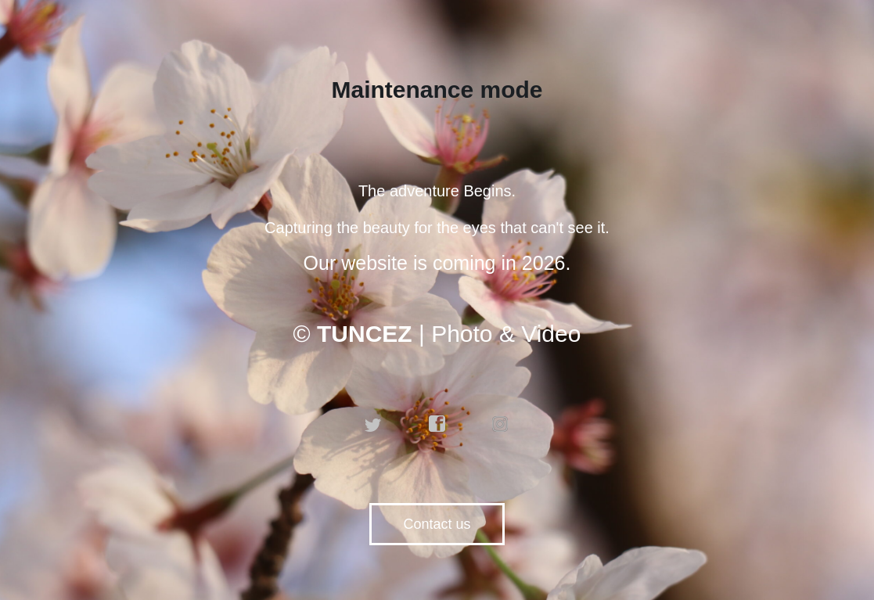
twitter (373, 424)
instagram (500, 424)
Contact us (436, 524)
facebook (437, 424)
